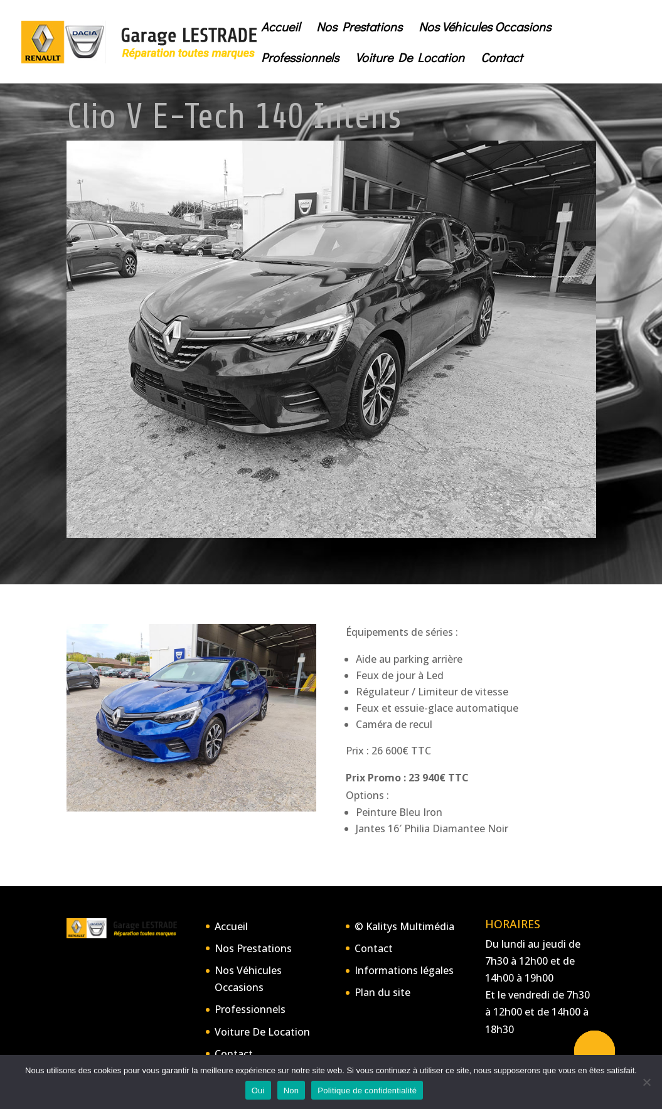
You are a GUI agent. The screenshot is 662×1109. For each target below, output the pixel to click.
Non (291, 1090)
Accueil (280, 28)
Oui (258, 1090)
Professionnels (300, 59)
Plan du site (382, 992)
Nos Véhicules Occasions (485, 28)
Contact (502, 59)
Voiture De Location (409, 59)
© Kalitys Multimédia (404, 926)
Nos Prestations (359, 28)
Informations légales (404, 970)
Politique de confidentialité (367, 1090)
